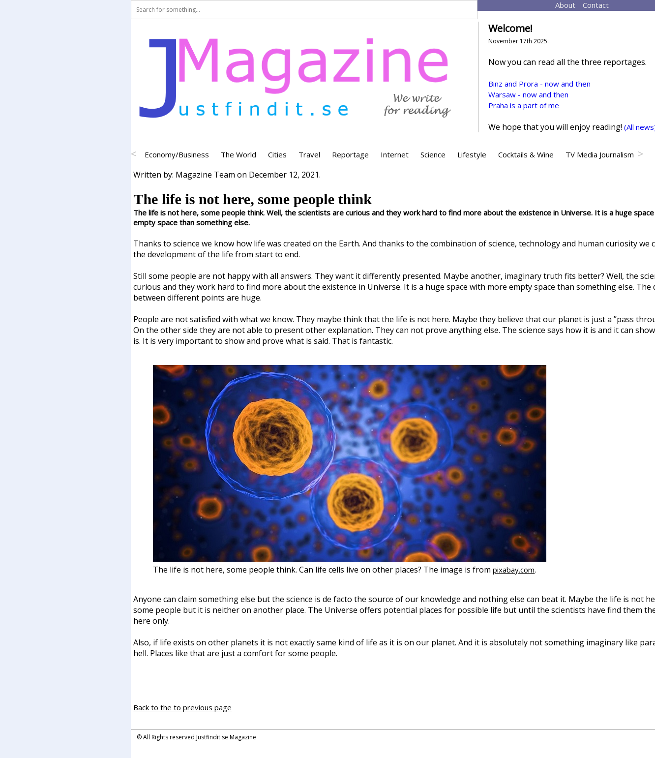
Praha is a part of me (523, 105)
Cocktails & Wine (526, 154)
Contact (587, 5)
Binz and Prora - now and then (539, 84)
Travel (309, 154)
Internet (395, 154)
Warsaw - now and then (528, 94)
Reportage (350, 154)
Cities (277, 154)
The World (238, 154)
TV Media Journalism (600, 154)
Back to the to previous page (182, 707)
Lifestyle (471, 154)
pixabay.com (514, 570)
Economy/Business (177, 154)
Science (433, 154)
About (558, 5)
